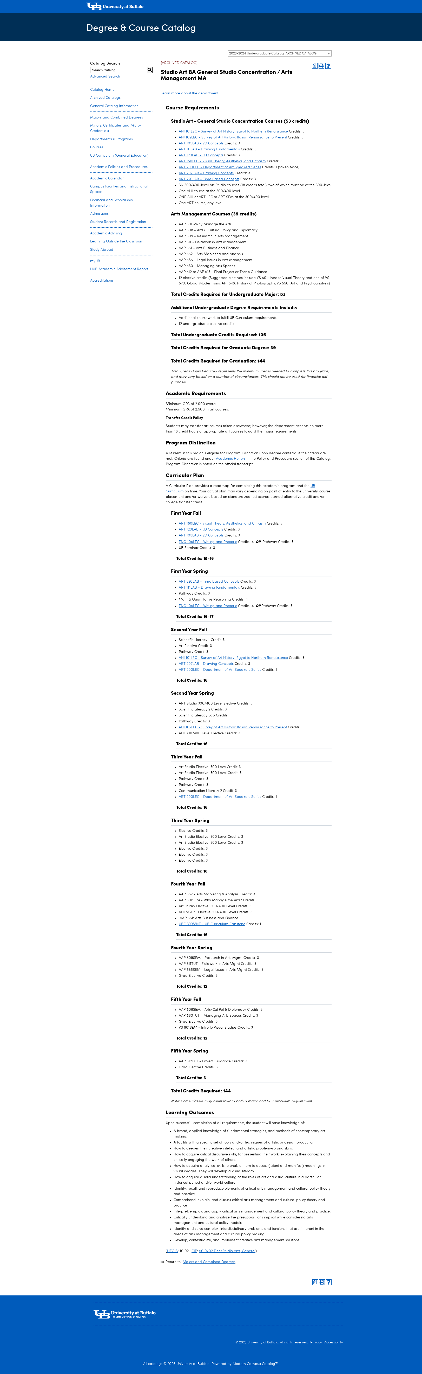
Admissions (99, 213)
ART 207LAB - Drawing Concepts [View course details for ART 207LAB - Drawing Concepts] (206, 173)
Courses (96, 147)
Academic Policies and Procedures (119, 167)
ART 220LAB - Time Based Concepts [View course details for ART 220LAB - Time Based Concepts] (209, 179)
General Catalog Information (114, 106)
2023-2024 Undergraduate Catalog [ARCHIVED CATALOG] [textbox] (273, 53)
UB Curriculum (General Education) (119, 155)
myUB (95, 261)
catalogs (155, 1364)
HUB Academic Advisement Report (119, 269)
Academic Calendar (107, 178)
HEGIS (172, 1251)
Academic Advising (106, 233)
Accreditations (102, 280)
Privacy (316, 1342)
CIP (194, 1251)
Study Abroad (101, 250)
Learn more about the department (189, 93)
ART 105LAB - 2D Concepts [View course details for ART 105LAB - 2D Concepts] (201, 143)
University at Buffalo (262, 1342)
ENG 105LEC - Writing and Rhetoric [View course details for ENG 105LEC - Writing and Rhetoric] (208, 542)
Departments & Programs (111, 139)
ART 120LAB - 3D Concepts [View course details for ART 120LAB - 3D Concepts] (201, 155)
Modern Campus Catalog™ (255, 1364)
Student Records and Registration (118, 222)
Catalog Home (102, 90)
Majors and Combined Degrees (116, 117)
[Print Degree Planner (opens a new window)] (315, 66)
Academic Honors (231, 459)
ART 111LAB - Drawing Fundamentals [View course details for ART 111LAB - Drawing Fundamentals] (209, 149)
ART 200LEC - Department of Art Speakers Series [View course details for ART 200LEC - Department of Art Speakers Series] (220, 167)
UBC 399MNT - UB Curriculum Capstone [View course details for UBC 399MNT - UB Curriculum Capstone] (212, 924)
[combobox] (280, 53)
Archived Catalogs (105, 98)
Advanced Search (105, 76)
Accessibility (333, 1342)
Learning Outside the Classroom (116, 241)
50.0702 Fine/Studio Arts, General (227, 1251)
